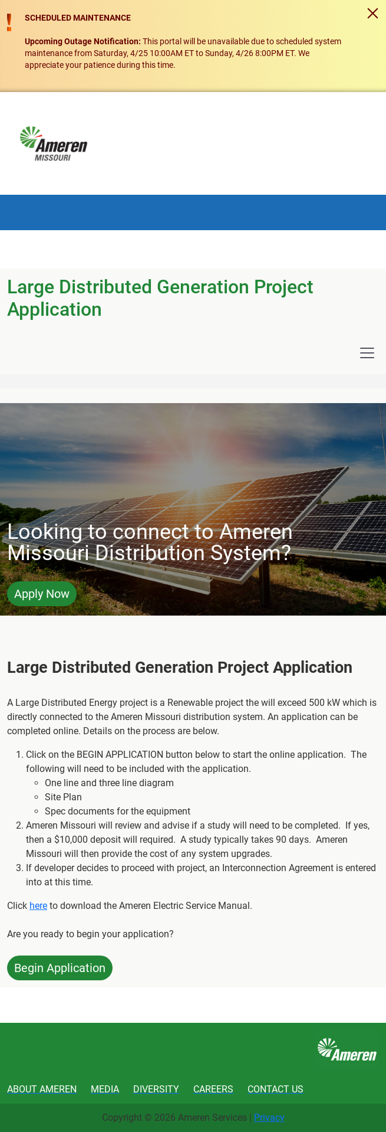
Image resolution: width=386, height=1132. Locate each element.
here (38, 905)
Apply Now (42, 594)
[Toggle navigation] (367, 353)
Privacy (269, 1117)
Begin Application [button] (59, 968)
